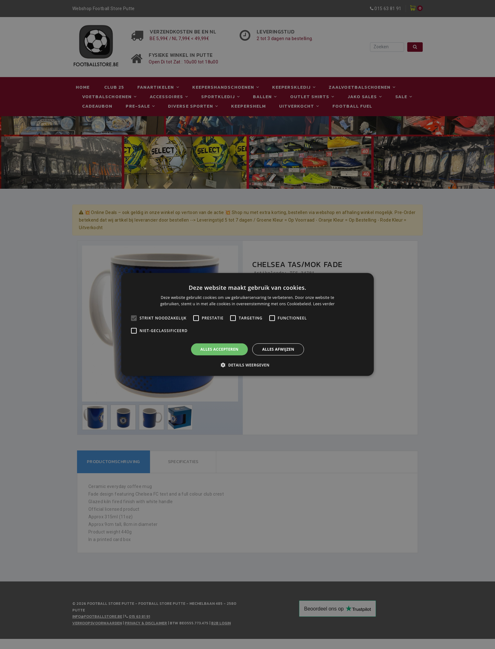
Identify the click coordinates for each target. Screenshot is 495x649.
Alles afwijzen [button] (278, 349)
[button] (247, 365)
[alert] (247, 324)
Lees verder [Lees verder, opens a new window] (324, 304)
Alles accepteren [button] (219, 349)
